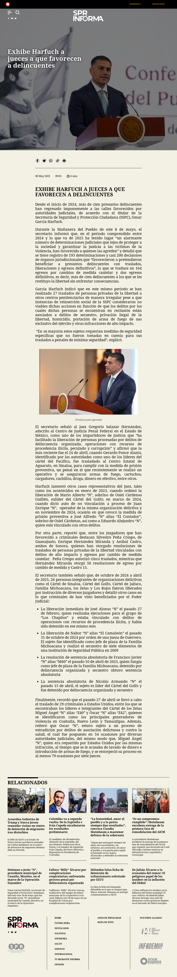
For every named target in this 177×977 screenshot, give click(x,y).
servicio (60, 948)
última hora (62, 923)
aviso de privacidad (109, 918)
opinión (59, 964)
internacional (64, 954)
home (58, 917)
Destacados (162, 4)
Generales (138, 4)
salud (58, 943)
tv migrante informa (67, 959)
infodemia (61, 938)
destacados (62, 928)
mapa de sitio (105, 922)
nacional (60, 933)
